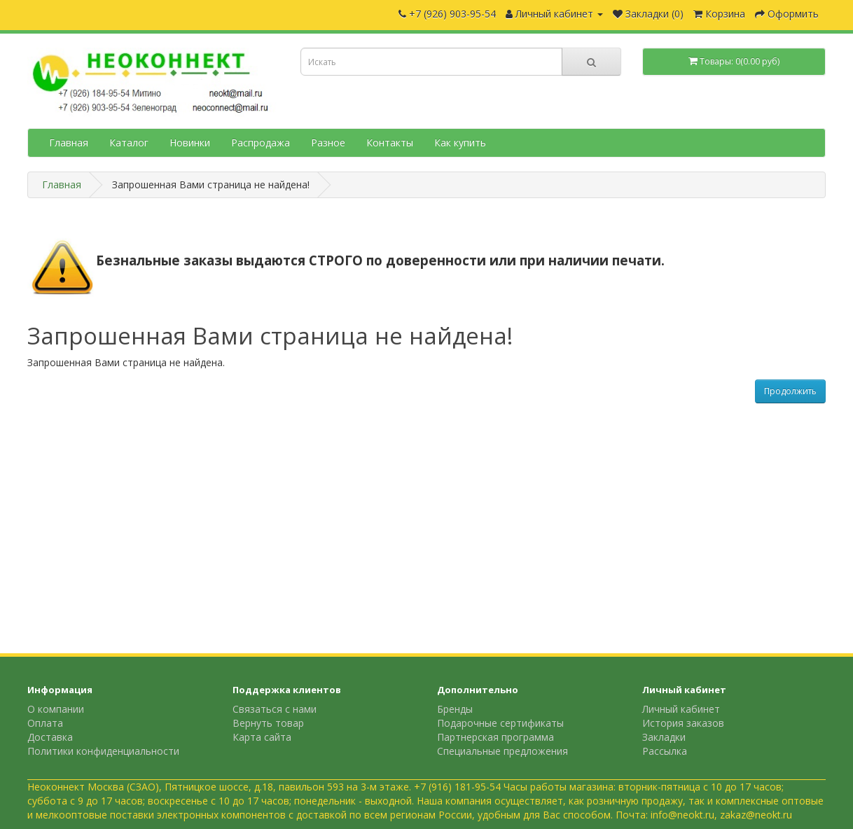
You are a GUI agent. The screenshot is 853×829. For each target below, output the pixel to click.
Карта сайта (262, 737)
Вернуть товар (268, 723)
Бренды (455, 709)
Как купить (460, 142)
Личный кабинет (681, 709)
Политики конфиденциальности (103, 751)
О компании (55, 709)
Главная (68, 142)
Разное (328, 142)
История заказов (683, 723)
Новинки (189, 142)
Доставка (50, 737)
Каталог (128, 142)
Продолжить (790, 391)
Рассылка (664, 751)
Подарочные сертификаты (500, 723)
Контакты (389, 142)
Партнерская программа (495, 737)
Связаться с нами (275, 709)
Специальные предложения (502, 751)
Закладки (664, 737)
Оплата (45, 723)
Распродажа (260, 142)
